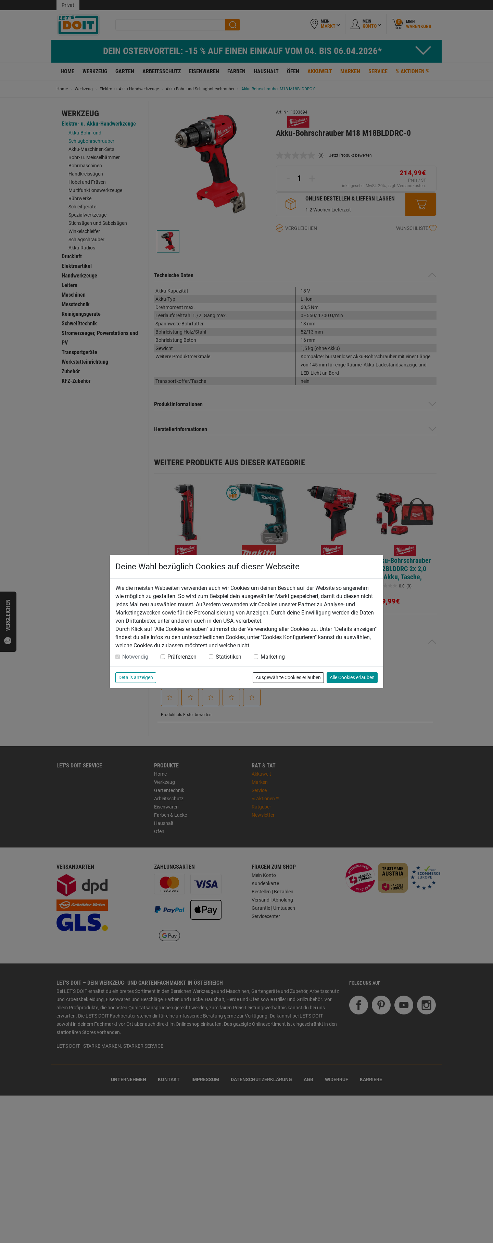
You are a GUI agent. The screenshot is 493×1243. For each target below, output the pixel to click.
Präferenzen (182, 656)
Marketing (273, 656)
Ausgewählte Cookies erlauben (288, 677)
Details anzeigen (135, 677)
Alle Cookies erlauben (352, 677)
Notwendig (135, 656)
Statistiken (228, 656)
